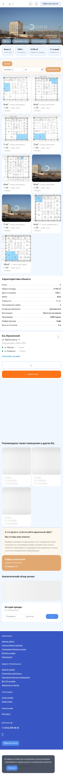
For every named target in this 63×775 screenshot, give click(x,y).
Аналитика (55, 41)
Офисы (6, 41)
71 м (5, 144)
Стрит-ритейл (7, 698)
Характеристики (21, 41)
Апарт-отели (7, 702)
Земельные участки (10, 685)
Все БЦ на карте (8, 653)
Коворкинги (7, 657)
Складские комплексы (12, 673)
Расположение (39, 41)
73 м (35, 144)
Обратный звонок (50, 4)
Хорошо (12, 768)
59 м (35, 104)
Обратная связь (10, 743)
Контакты (6, 714)
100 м (6, 264)
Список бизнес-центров (12, 645)
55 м (35, 184)
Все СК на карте (8, 681)
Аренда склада (8, 670)
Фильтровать (53, 69)
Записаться (31, 374)
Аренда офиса (8, 641)
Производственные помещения (16, 677)
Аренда (7, 64)
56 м (5, 104)
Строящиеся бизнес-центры (14, 649)
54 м (5, 184)
